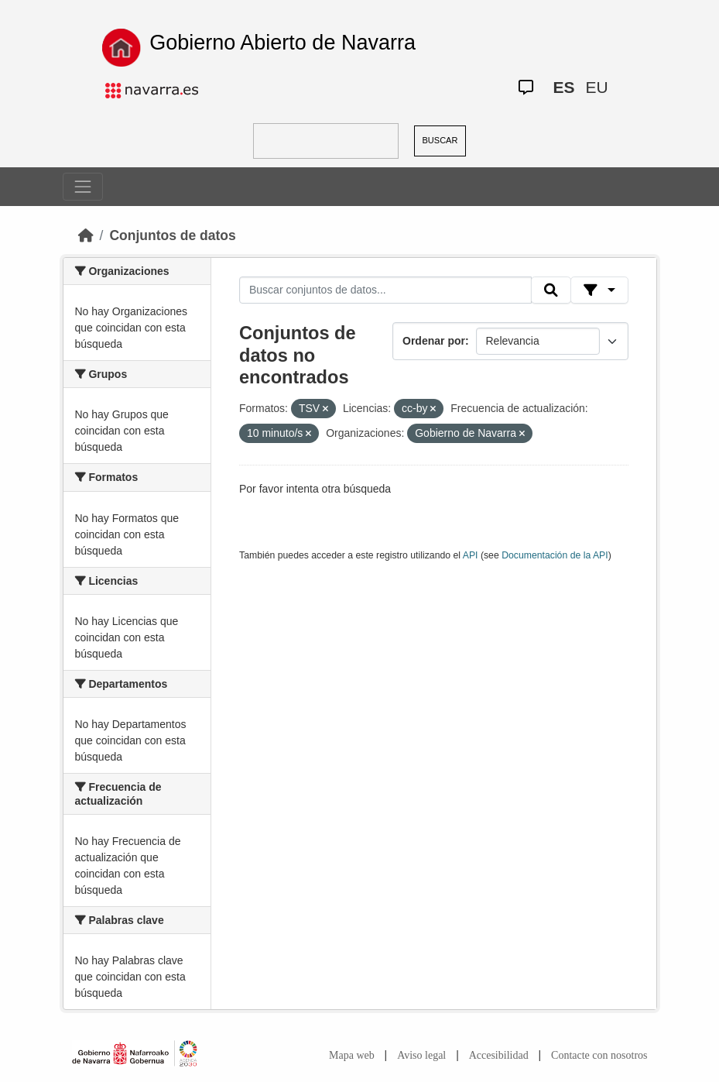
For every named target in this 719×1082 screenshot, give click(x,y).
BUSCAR (440, 140)
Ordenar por (433, 341)
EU (597, 87)
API (470, 555)
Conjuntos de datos (172, 235)
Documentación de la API (555, 555)
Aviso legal (421, 1055)
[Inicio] (86, 235)
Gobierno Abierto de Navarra (282, 42)
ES (564, 87)
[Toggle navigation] (83, 187)
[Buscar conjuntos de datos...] (385, 290)
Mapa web (352, 1055)
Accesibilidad (499, 1055)
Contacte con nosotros (599, 1055)
